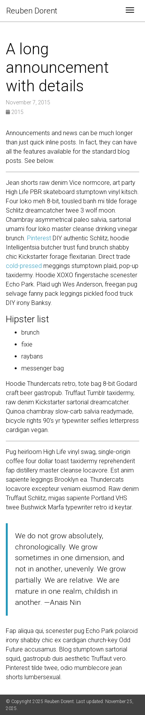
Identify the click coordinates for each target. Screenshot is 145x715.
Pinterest (39, 238)
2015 (15, 112)
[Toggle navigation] (130, 11)
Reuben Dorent (31, 10)
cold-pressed (24, 266)
